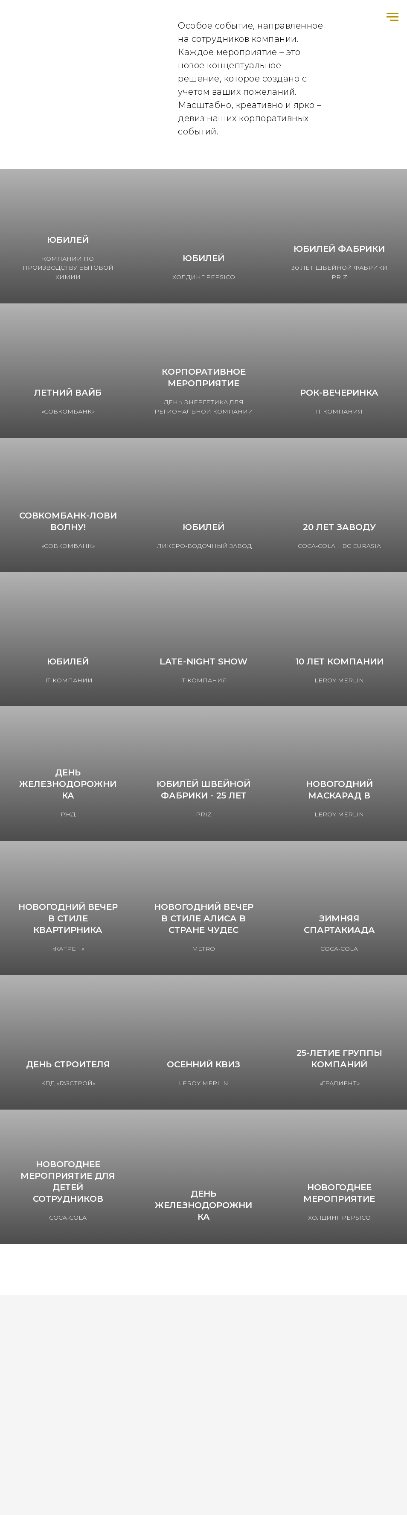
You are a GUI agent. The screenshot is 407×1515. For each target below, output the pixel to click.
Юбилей (68, 240)
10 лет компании (339, 661)
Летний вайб (68, 392)
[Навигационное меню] (392, 17)
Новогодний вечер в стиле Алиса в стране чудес (203, 918)
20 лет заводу (339, 527)
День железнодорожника (67, 784)
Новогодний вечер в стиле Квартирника (68, 918)
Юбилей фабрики (339, 249)
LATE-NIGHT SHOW (203, 661)
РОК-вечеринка (339, 392)
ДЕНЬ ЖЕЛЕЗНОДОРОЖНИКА (203, 1205)
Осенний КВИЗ (203, 1064)
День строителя (68, 1064)
